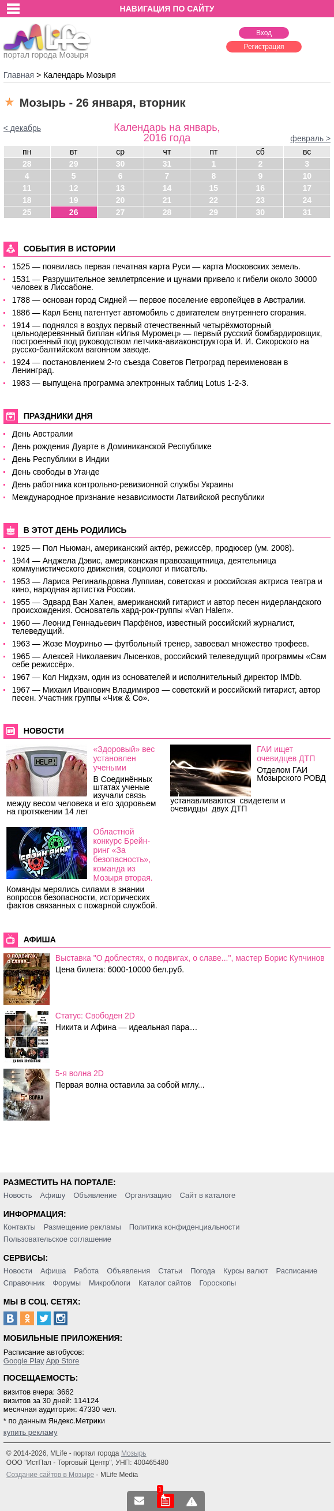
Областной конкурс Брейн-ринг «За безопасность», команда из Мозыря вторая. (122, 854)
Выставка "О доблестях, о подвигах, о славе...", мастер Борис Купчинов (190, 958)
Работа (86, 1270)
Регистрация (263, 47)
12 (73, 188)
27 (120, 212)
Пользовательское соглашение (57, 1239)
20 (120, 200)
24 (307, 200)
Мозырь (134, 1453)
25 (27, 212)
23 (260, 200)
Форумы (66, 1283)
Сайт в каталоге (207, 1195)
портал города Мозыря (47, 51)
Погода (202, 1270)
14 (167, 188)
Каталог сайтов (165, 1283)
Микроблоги (109, 1283)
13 (120, 188)
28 (27, 163)
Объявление (95, 1195)
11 (27, 188)
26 (73, 212)
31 (167, 163)
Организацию (148, 1195)
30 (120, 163)
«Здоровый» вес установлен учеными (124, 758)
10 (307, 176)
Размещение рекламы (82, 1227)
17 (307, 188)
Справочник (24, 1283)
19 (73, 200)
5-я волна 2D (79, 1073)
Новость (17, 1195)
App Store (63, 1360)
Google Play (23, 1360)
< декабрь (22, 128)
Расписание (296, 1270)
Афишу (53, 1195)
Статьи (170, 1270)
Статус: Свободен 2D (95, 1015)
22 (214, 200)
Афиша (53, 1270)
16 (260, 188)
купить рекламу (30, 1432)
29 (73, 163)
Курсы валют (245, 1270)
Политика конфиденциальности (184, 1227)
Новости (17, 1270)
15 (214, 188)
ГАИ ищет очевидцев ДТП (286, 754)
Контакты (19, 1227)
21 (167, 200)
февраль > (310, 138)
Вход (264, 33)
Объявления (128, 1270)
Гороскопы (218, 1283)
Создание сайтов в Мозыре (50, 1475)
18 (27, 200)
